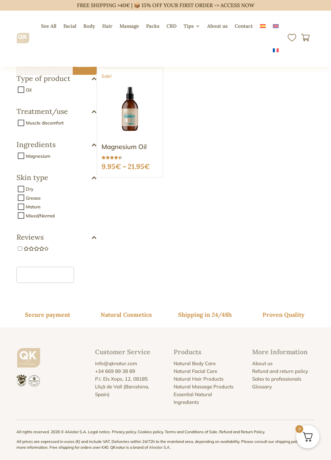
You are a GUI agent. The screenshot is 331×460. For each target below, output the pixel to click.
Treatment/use (56, 112)
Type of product (56, 79)
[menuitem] (263, 26)
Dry (29, 189)
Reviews (56, 238)
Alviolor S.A (159, 447)
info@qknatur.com (116, 363)
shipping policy (288, 441)
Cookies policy (150, 431)
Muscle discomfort (45, 123)
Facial (69, 26)
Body (89, 26)
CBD (171, 26)
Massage (129, 26)
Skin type (56, 178)
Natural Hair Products (198, 379)
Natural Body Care (195, 363)
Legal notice (99, 431)
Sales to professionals (276, 379)
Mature (33, 207)
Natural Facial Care (195, 371)
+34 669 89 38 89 (115, 371)
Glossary (262, 387)
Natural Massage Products (203, 387)
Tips (189, 26)
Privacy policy (124, 431)
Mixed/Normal (40, 215)
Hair (107, 26)
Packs (152, 26)
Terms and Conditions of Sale (191, 431)
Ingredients (56, 145)
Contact (244, 26)
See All (48, 26)
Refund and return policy (280, 371)
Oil (28, 90)
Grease (33, 198)
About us (217, 26)
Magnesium (38, 156)
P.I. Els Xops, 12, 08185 (121, 379)
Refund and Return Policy (241, 431)
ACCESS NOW (237, 5)
